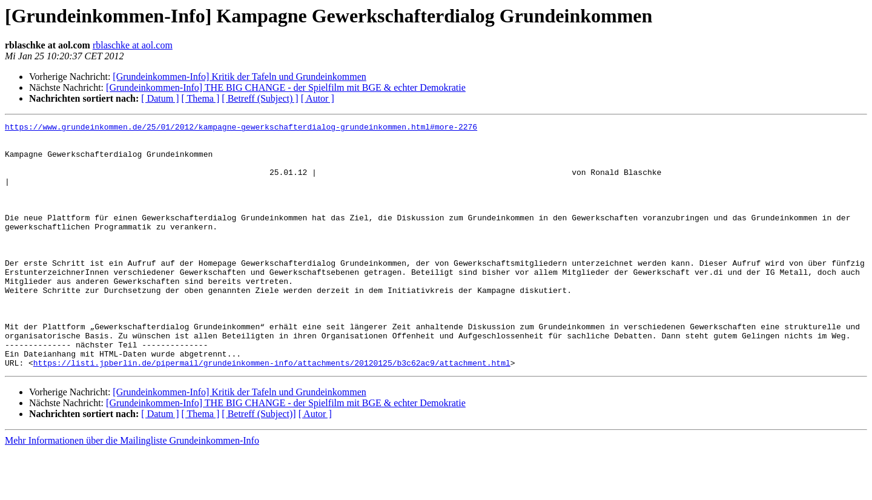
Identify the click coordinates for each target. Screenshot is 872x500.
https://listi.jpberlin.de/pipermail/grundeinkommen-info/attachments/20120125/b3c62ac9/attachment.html (271, 411)
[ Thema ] (201, 98)
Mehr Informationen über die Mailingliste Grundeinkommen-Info (132, 489)
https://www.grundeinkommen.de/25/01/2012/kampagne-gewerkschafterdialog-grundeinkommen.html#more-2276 (241, 128)
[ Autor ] (317, 98)
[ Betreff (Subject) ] (260, 98)
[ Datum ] (160, 98)
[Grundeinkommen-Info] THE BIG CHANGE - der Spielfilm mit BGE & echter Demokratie (286, 87)
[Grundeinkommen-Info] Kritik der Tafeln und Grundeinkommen (239, 76)
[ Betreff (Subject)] (259, 463)
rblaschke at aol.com (133, 45)
